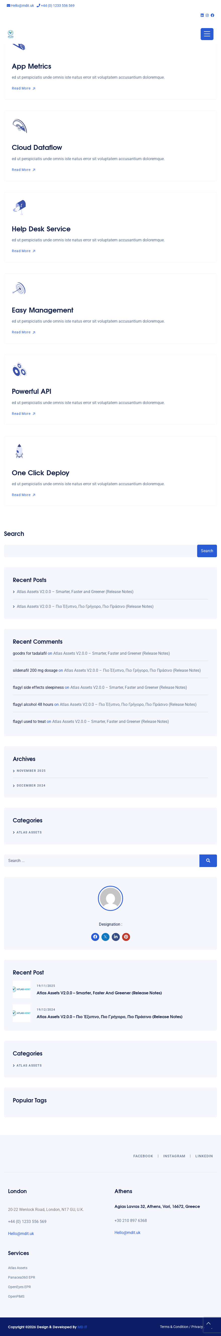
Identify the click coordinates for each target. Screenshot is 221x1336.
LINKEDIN (204, 1156)
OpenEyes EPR (19, 1287)
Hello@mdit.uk (20, 6)
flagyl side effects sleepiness (38, 687)
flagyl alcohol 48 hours (33, 704)
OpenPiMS (16, 1296)
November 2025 (31, 771)
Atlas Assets (29, 832)
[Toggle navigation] (207, 34)
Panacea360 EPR (21, 1277)
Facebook (143, 1156)
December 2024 (31, 785)
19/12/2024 (46, 1009)
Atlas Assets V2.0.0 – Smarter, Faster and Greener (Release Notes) (75, 591)
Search (14, 533)
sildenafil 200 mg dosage (35, 670)
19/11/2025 (46, 986)
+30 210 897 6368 (131, 1220)
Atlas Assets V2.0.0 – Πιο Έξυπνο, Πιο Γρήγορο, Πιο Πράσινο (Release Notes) (85, 606)
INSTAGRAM (174, 1156)
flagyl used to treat (29, 721)
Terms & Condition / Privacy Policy (186, 1327)
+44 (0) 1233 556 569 (56, 6)
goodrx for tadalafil (30, 653)
